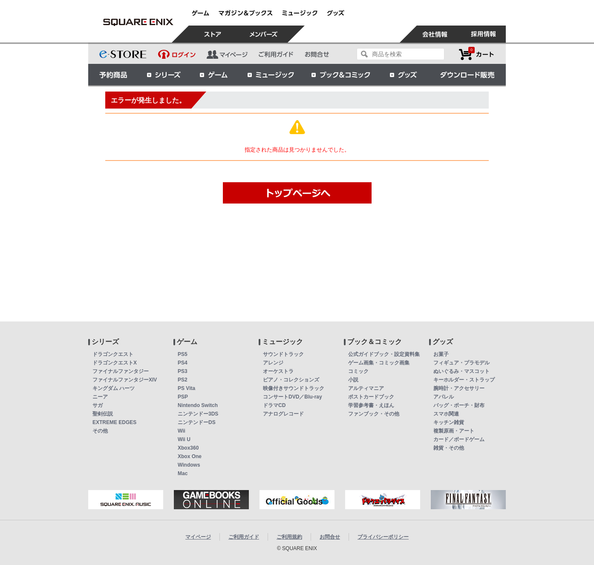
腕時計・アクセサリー (458, 388)
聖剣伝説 (102, 414)
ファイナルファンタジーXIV (124, 380)
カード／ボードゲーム (458, 439)
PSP (183, 397)
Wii (181, 431)
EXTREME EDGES (114, 422)
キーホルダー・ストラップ (464, 380)
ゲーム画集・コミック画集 (378, 363)
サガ (97, 405)
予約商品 (113, 74)
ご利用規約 (289, 537)
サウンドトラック (283, 354)
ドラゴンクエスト (112, 354)
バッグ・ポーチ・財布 (458, 405)
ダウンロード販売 (467, 74)
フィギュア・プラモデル (461, 363)
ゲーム (214, 74)
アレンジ (273, 363)
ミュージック (270, 74)
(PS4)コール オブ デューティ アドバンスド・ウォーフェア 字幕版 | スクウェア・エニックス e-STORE (138, 22)
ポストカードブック (371, 397)
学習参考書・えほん (371, 405)
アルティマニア (366, 388)
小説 (353, 380)
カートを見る (476, 54)
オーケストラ (278, 371)
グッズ (404, 74)
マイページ (198, 537)
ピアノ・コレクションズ (291, 380)
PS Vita (186, 388)
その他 (100, 431)
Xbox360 (188, 448)
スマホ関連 (446, 414)
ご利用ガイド (243, 537)
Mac (182, 473)
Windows (189, 465)
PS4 (182, 363)
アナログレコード (283, 414)
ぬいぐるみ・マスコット (461, 371)
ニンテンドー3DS (198, 414)
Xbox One (190, 456)
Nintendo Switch (198, 405)
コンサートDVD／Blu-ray (292, 397)
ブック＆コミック (340, 74)
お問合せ (330, 537)
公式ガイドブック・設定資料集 (384, 354)
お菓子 (441, 354)
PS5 (182, 354)
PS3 (182, 371)
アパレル (443, 397)
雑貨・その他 (448, 448)
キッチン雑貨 (448, 422)
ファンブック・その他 (373, 414)
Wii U (184, 439)
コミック (358, 371)
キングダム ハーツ (113, 388)
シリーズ (163, 74)
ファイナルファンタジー (120, 371)
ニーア (100, 397)
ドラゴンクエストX (114, 363)
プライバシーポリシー (383, 537)
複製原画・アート (453, 431)
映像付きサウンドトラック (293, 388)
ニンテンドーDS (197, 422)
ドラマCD (274, 405)
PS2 (182, 380)
